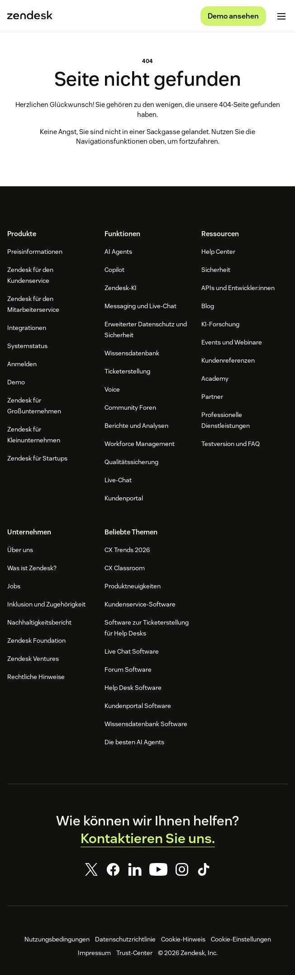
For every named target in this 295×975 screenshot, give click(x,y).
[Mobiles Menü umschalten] (281, 16)
